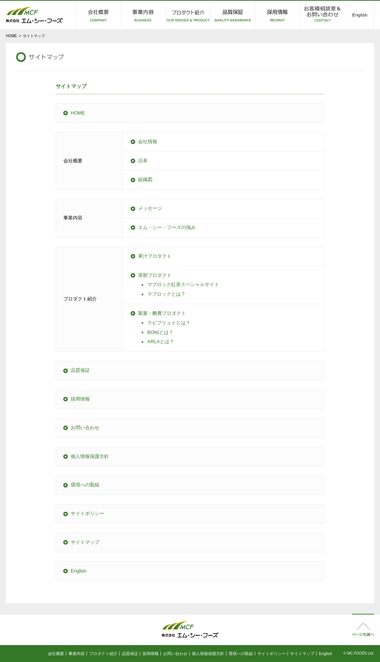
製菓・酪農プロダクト (162, 313)
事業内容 (76, 653)
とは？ (160, 332)
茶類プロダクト (155, 275)
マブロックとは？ (166, 294)
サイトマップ (85, 542)
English (79, 571)
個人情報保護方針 (90, 456)
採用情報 (80, 399)
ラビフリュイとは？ (168, 322)
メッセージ (150, 208)
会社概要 (56, 653)
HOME (11, 36)
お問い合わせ (85, 427)
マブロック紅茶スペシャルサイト (183, 284)
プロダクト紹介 (103, 653)
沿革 (143, 160)
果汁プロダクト (155, 256)
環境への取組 (85, 484)
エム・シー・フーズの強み (167, 227)
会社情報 (147, 141)
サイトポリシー (87, 513)
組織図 (145, 179)
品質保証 (80, 370)
